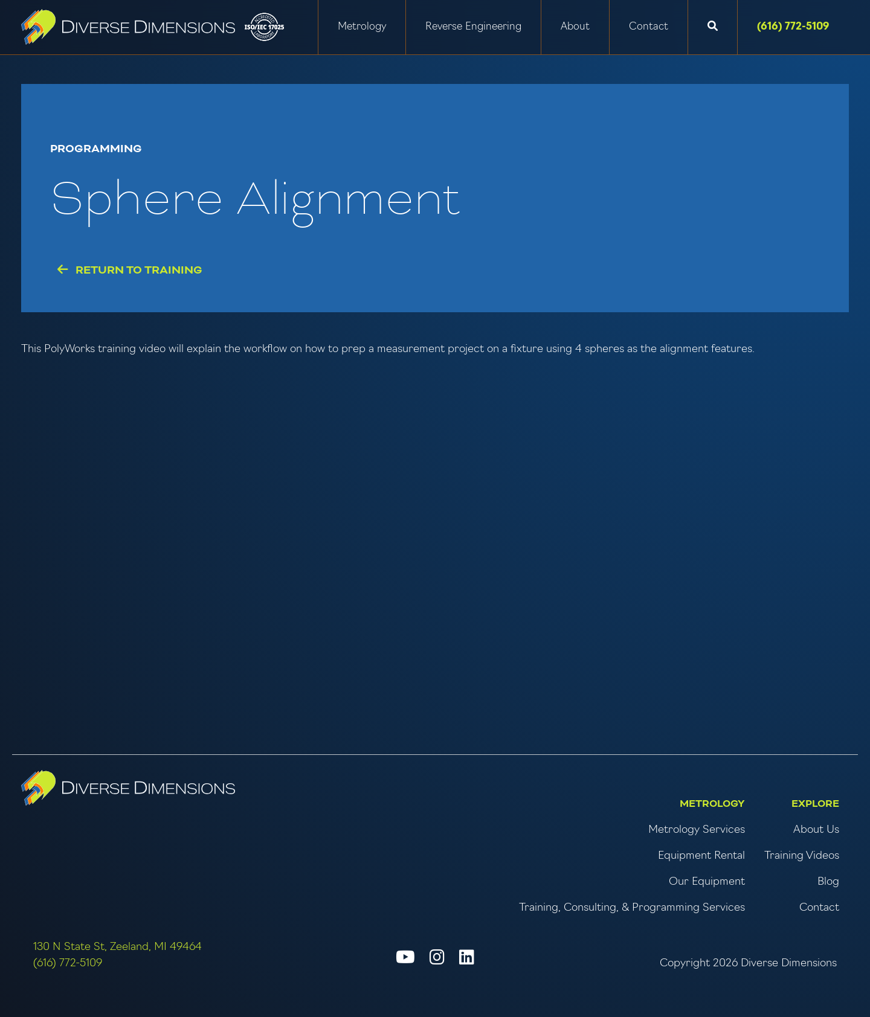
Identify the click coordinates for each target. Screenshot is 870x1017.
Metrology (362, 27)
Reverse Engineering (473, 27)
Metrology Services (696, 830)
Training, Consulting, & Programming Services (632, 908)
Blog (828, 882)
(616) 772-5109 (793, 27)
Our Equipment (707, 882)
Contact (648, 27)
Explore (815, 803)
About (575, 27)
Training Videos (801, 856)
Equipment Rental (701, 856)
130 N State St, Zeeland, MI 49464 (117, 947)
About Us (816, 830)
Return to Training (129, 270)
